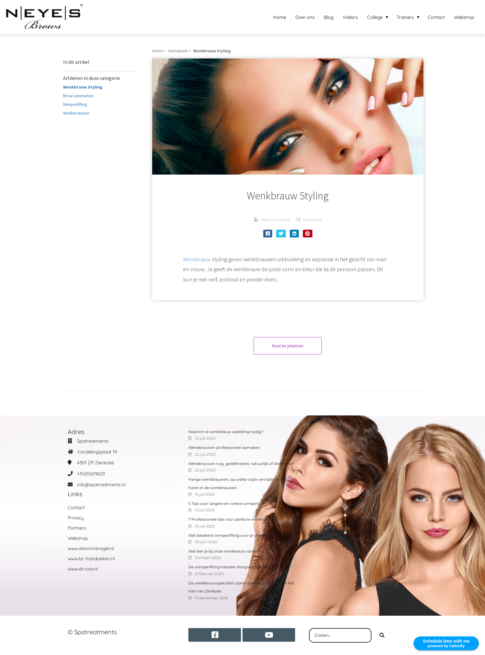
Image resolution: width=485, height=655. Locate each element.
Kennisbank (312, 219)
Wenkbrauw (197, 259)
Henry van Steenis (276, 219)
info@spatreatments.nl (101, 485)
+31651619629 (91, 474)
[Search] (382, 635)
